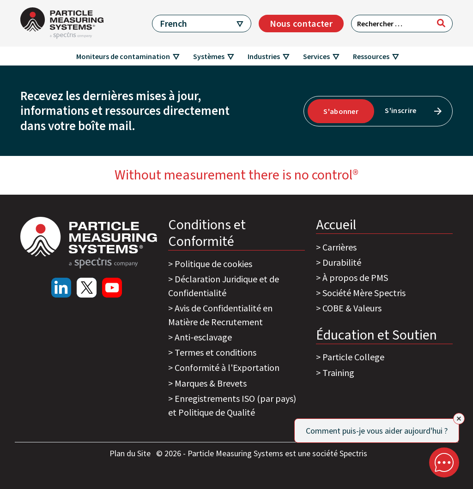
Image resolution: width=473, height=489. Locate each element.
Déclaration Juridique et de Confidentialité (223, 285)
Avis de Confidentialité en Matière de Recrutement (220, 315)
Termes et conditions (215, 352)
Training (338, 372)
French (173, 23)
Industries (264, 56)
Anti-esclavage (203, 337)
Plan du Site (130, 453)
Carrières (339, 247)
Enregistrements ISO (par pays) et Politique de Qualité (232, 405)
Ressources (371, 56)
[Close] (458, 418)
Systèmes (208, 56)
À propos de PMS (355, 277)
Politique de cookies (213, 263)
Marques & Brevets (211, 383)
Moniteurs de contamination (123, 56)
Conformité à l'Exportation (227, 367)
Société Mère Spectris (364, 292)
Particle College (353, 357)
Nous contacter (301, 23)
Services (316, 56)
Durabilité (341, 262)
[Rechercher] (441, 23)
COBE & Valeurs (352, 308)
